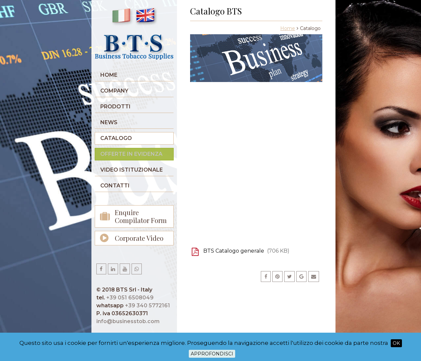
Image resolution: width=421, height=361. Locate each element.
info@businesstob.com (128, 321)
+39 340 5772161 (147, 305)
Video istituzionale (131, 170)
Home (108, 75)
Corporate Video (139, 238)
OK (396, 343)
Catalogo (116, 138)
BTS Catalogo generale (246, 251)
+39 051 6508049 (130, 297)
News (108, 122)
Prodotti (115, 106)
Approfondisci (212, 354)
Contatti (115, 185)
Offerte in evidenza (131, 154)
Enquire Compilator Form (141, 216)
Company (114, 91)
